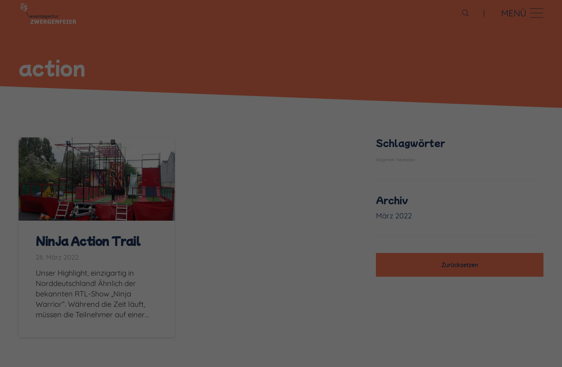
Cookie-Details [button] (453, 355)
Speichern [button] (492, 278)
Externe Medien (383, 344)
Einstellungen (100, 333)
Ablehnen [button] (491, 303)
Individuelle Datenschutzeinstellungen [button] (492, 332)
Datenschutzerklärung (348, 325)
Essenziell (93, 344)
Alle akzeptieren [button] (491, 253)
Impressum (534, 355)
